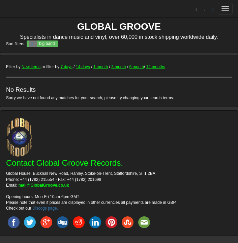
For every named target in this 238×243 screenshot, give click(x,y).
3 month (118, 66)
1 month (100, 66)
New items (31, 66)
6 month (136, 66)
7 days (66, 66)
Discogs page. (45, 208)
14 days (83, 66)
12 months (155, 66)
